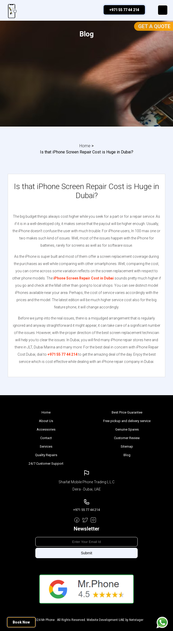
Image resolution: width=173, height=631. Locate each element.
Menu (163, 10)
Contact (46, 438)
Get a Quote (154, 26)
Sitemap (127, 446)
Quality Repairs (46, 455)
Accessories (46, 429)
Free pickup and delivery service (127, 421)
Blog (126, 455)
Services (46, 446)
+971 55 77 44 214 (124, 10)
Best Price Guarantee (127, 412)
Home (84, 145)
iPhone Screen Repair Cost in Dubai (83, 278)
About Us (46, 421)
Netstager (136, 620)
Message (162, 622)
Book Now (21, 622)
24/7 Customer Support (46, 463)
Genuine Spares (127, 429)
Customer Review (127, 438)
